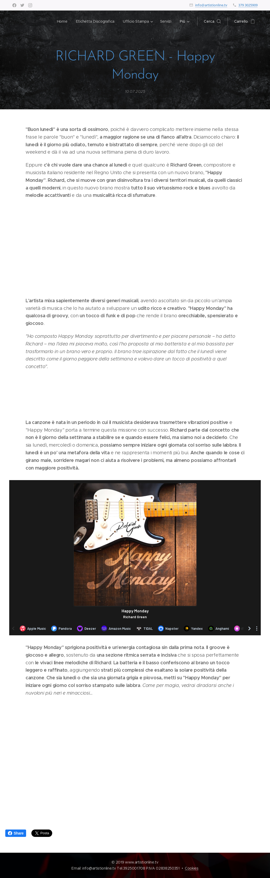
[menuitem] (61, 21)
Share (15, 833)
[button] (212, 21)
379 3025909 (248, 5)
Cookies (192, 868)
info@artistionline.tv (211, 5)
